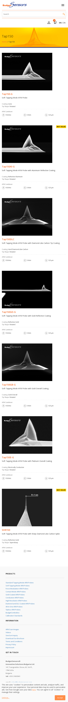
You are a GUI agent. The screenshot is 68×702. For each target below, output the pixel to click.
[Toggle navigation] (63, 5)
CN (64, 23)
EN (60, 23)
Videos (8, 632)
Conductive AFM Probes (15, 598)
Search (63, 14)
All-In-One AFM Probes (14, 607)
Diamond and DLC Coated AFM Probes (20, 604)
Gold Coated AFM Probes (15, 595)
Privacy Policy (11, 644)
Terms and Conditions (14, 641)
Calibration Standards (14, 616)
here (34, 689)
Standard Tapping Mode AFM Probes (20, 582)
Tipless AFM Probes (13, 610)
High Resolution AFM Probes (16, 601)
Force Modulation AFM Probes (17, 589)
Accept (60, 697)
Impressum (10, 647)
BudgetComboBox (12, 613)
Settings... (5, 697)
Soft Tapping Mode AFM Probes (18, 585)
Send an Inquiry (12, 635)
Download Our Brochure (15, 638)
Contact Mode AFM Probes (16, 592)
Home (4, 42)
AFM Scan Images (12, 629)
